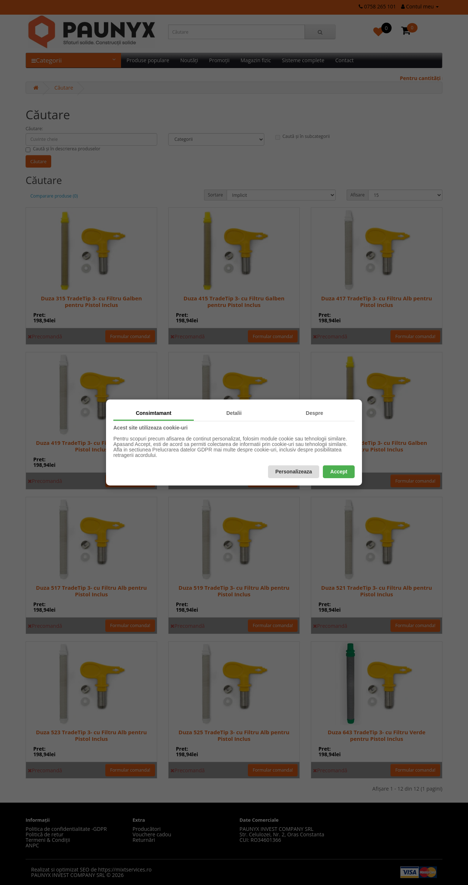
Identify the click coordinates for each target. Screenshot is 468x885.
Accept (338, 472)
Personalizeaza (293, 472)
